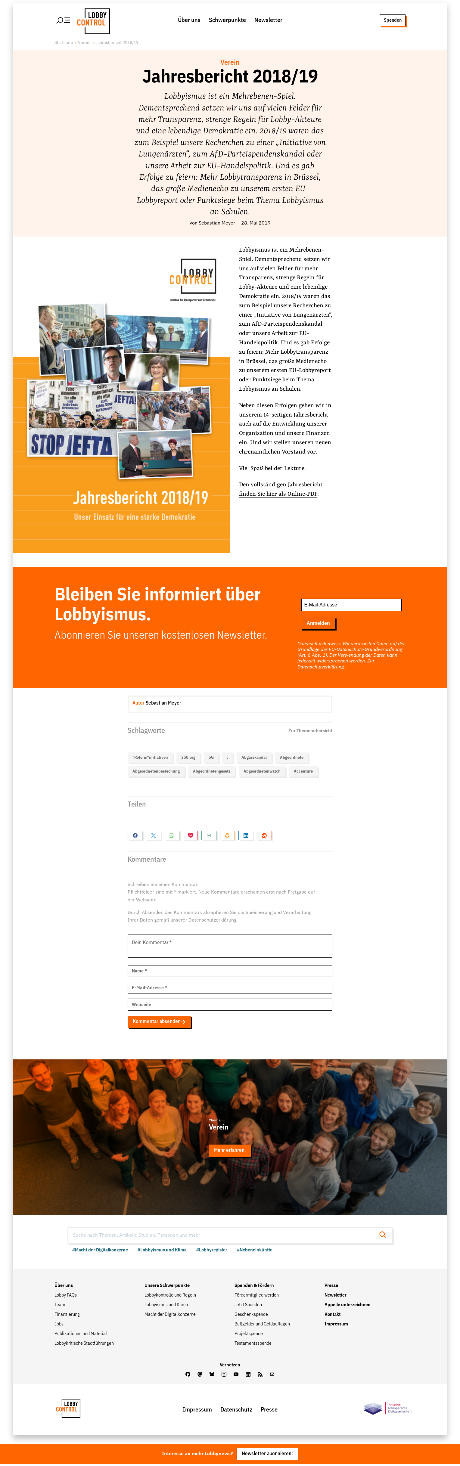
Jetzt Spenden (248, 1306)
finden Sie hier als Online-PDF (278, 495)
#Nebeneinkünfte (254, 1251)
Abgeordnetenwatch (262, 772)
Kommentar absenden (159, 1022)
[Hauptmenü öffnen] (63, 21)
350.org (188, 758)
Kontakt (332, 1316)
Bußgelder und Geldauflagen (262, 1325)
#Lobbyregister (211, 1251)
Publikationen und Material (80, 1335)
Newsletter (268, 21)
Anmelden (318, 624)
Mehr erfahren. (230, 1152)
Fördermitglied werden (257, 1296)
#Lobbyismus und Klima (162, 1251)
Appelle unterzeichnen (348, 1306)
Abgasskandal (254, 758)
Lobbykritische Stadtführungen (84, 1345)
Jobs (59, 1325)
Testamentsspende (253, 1345)
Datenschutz (236, 1411)
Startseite (63, 44)
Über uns (189, 21)
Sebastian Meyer (217, 224)
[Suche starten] (384, 1237)
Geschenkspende (251, 1316)
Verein (84, 44)
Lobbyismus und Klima (166, 1306)
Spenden (392, 20)
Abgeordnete (291, 758)
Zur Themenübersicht (310, 731)
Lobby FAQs (65, 1296)
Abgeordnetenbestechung (156, 772)
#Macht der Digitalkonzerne (100, 1251)
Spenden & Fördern (254, 1287)
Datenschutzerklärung (320, 667)
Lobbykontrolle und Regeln (170, 1296)
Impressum (336, 1325)
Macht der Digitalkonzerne (170, 1316)
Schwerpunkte (227, 21)
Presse (331, 1287)
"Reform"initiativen (150, 758)
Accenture (303, 772)
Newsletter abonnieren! (267, 1455)
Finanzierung (67, 1316)
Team (59, 1306)
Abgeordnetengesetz (211, 772)
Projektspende (249, 1335)
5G (211, 758)
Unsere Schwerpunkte (167, 1287)
